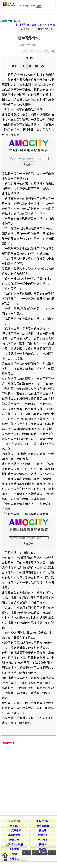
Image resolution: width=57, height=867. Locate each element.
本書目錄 (49, 24)
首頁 (35, 852)
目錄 (43, 852)
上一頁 (26, 852)
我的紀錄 (46, 29)
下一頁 (52, 852)
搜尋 (30, 164)
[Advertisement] (28, 780)
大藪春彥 (37, 24)
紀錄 (27, 29)
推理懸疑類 (23, 24)
